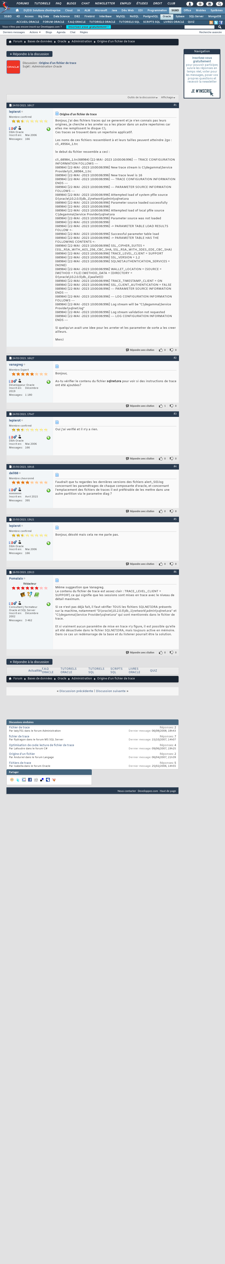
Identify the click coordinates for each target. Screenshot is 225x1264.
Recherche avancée (210, 32)
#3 (175, 413)
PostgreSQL (150, 16)
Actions (34, 32)
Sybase (180, 16)
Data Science (61, 16)
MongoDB (214, 16)
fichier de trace (19, 737)
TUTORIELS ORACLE (102, 22)
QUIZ (191, 22)
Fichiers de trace (20, 763)
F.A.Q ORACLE (77, 22)
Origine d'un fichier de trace (57, 63)
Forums (22, 4)
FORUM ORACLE (53, 22)
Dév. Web (127, 10)
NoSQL (134, 16)
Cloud (68, 10)
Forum (17, 41)
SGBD (175, 10)
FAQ (58, 4)
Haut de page (168, 791)
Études (142, 4)
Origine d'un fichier (22, 754)
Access (29, 16)
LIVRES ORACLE (174, 22)
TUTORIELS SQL (129, 22)
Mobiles (201, 10)
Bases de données (40, 41)
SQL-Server (196, 16)
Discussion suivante (111, 691)
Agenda (61, 32)
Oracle (167, 16)
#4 (175, 466)
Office (187, 10)
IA (78, 10)
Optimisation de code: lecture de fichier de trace (41, 745)
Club (171, 4)
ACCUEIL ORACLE (27, 22)
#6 (175, 571)
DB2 (77, 16)
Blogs (71, 4)
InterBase (105, 16)
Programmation (157, 10)
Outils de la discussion (141, 97)
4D (18, 16)
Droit (157, 4)
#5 (175, 519)
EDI (140, 10)
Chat (85, 4)
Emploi (125, 4)
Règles (84, 32)
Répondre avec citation (140, 350)
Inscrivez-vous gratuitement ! (89, 27)
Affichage (167, 97)
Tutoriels (42, 4)
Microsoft (101, 10)
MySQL (120, 16)
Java (114, 10)
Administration (82, 41)
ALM (87, 10)
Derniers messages (14, 32)
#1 (175, 105)
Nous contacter (127, 791)
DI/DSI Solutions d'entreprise (42, 10)
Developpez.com (148, 791)
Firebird (89, 16)
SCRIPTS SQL (151, 22)
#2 (175, 357)
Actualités (35, 671)
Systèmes (217, 10)
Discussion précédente (76, 691)
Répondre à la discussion (29, 54)
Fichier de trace (19, 728)
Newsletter (104, 4)
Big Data (43, 16)
